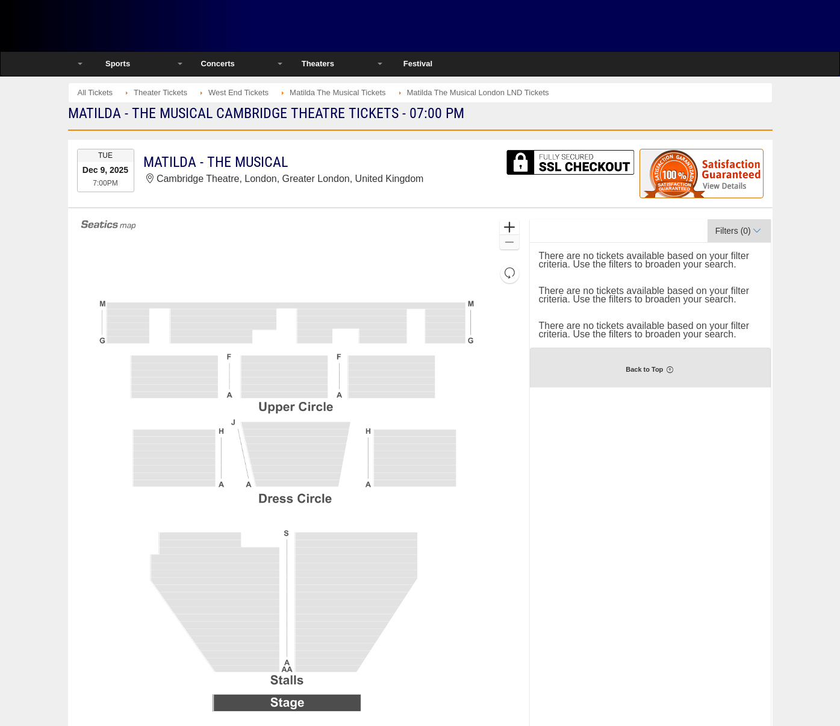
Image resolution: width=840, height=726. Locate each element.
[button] (509, 227)
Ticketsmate (197, 25)
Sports (117, 63)
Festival (417, 63)
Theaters (318, 63)
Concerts (218, 63)
